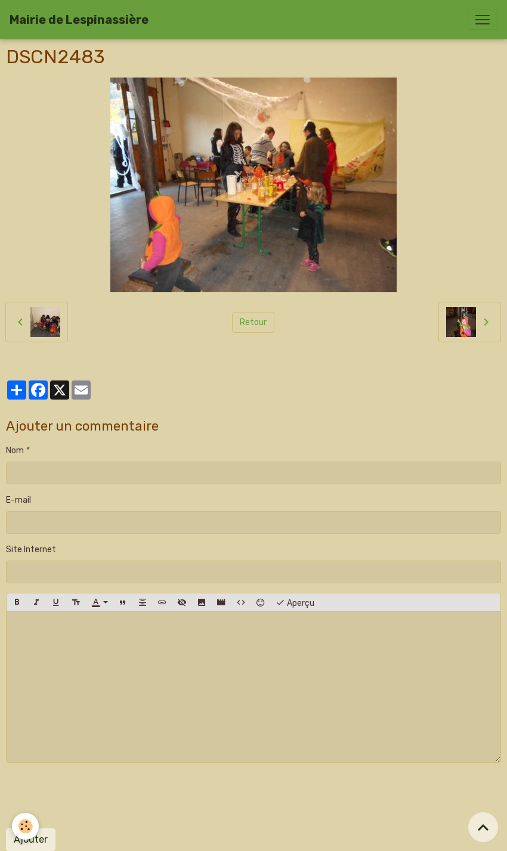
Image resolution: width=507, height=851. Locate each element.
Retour (253, 322)
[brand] (79, 20)
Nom (15, 450)
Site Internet (31, 549)
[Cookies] (25, 826)
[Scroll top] (483, 827)
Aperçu (295, 602)
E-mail (18, 500)
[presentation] (96, 795)
